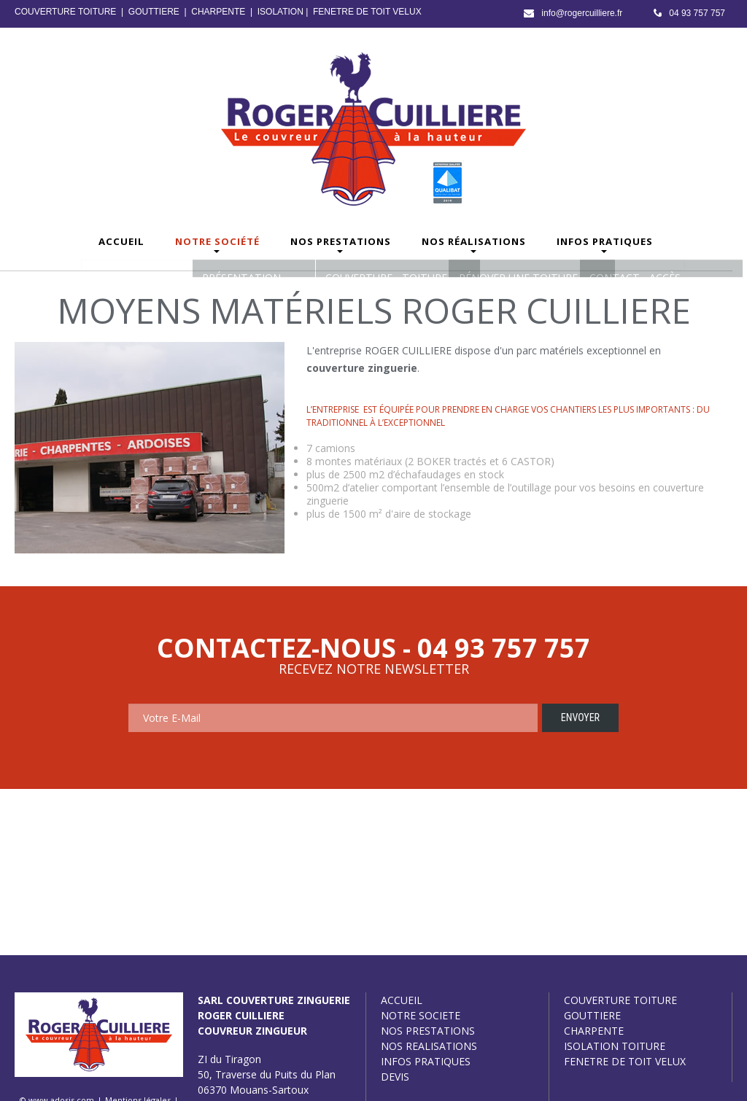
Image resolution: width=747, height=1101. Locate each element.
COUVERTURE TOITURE (65, 12)
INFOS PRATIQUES (426, 1061)
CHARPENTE (218, 12)
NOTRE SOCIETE (420, 1015)
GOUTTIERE (153, 12)
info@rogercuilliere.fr (581, 13)
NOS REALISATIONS (429, 1046)
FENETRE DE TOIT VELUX (367, 12)
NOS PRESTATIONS (428, 1031)
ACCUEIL (401, 1000)
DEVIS (395, 1077)
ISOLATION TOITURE (614, 1046)
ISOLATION (280, 12)
